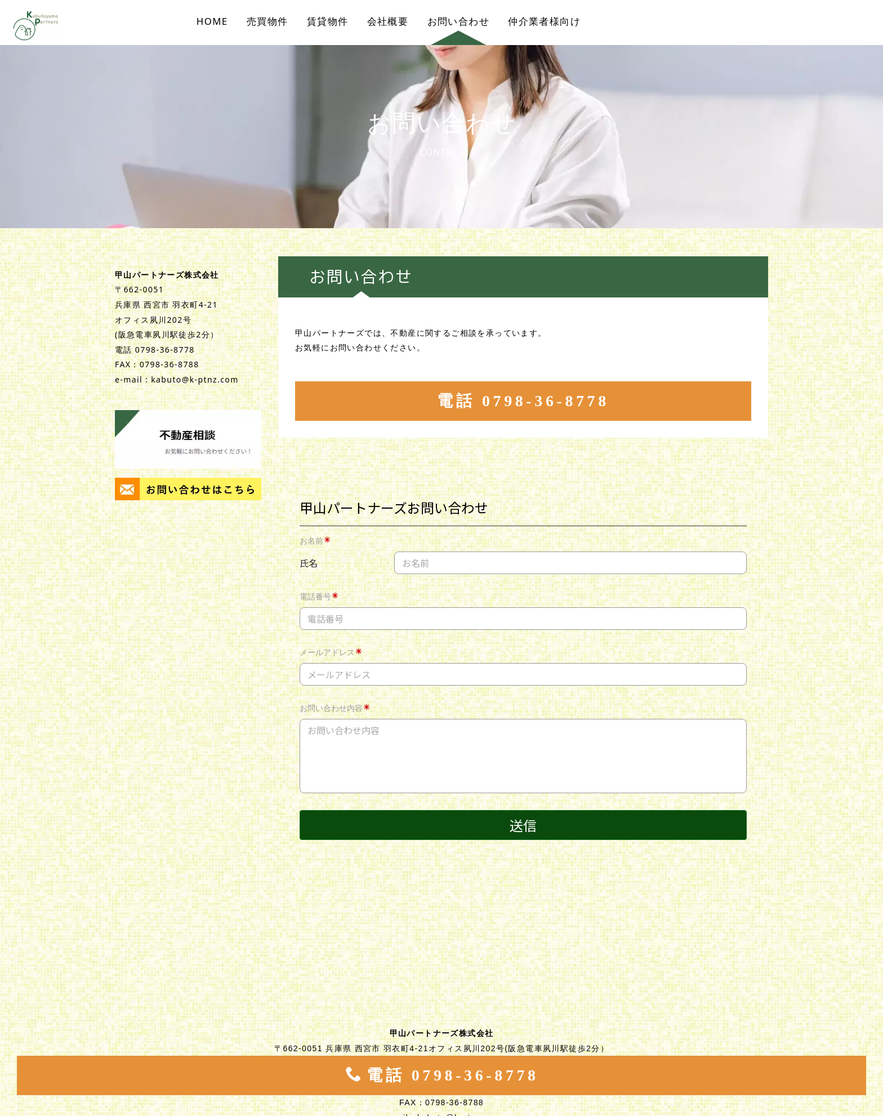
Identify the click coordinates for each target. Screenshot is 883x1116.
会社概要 (388, 21)
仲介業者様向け (544, 21)
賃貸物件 (328, 21)
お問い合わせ (458, 21)
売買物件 (267, 21)
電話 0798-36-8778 (523, 401)
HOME (212, 21)
